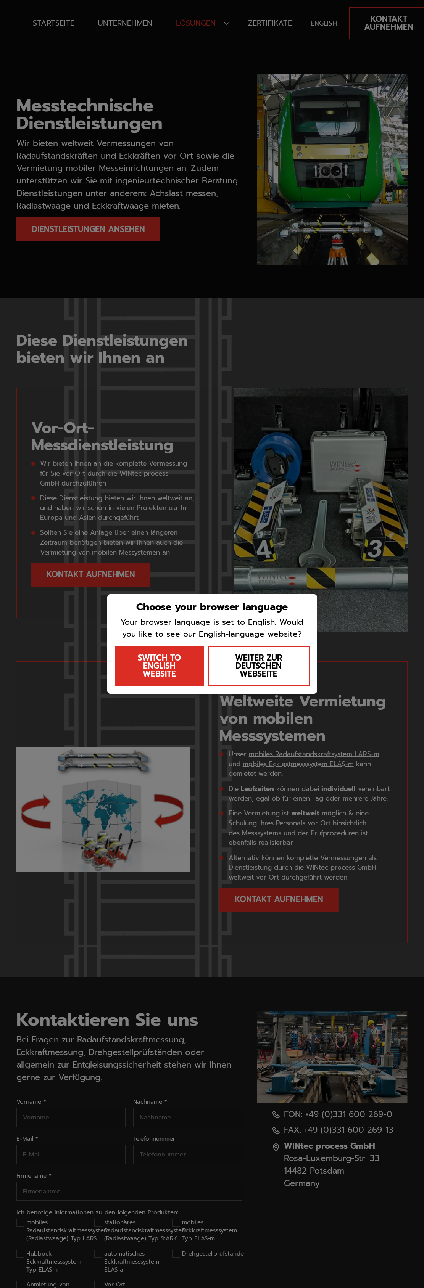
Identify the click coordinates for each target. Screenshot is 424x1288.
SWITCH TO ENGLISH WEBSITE (159, 666)
